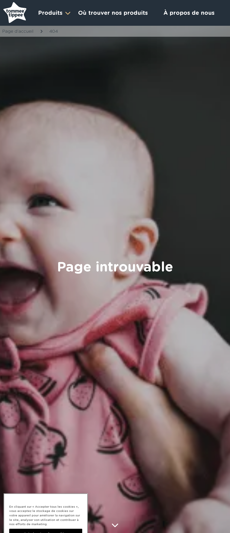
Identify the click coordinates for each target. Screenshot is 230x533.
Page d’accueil (17, 31)
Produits (53, 13)
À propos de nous (189, 12)
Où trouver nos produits (113, 12)
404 (53, 31)
